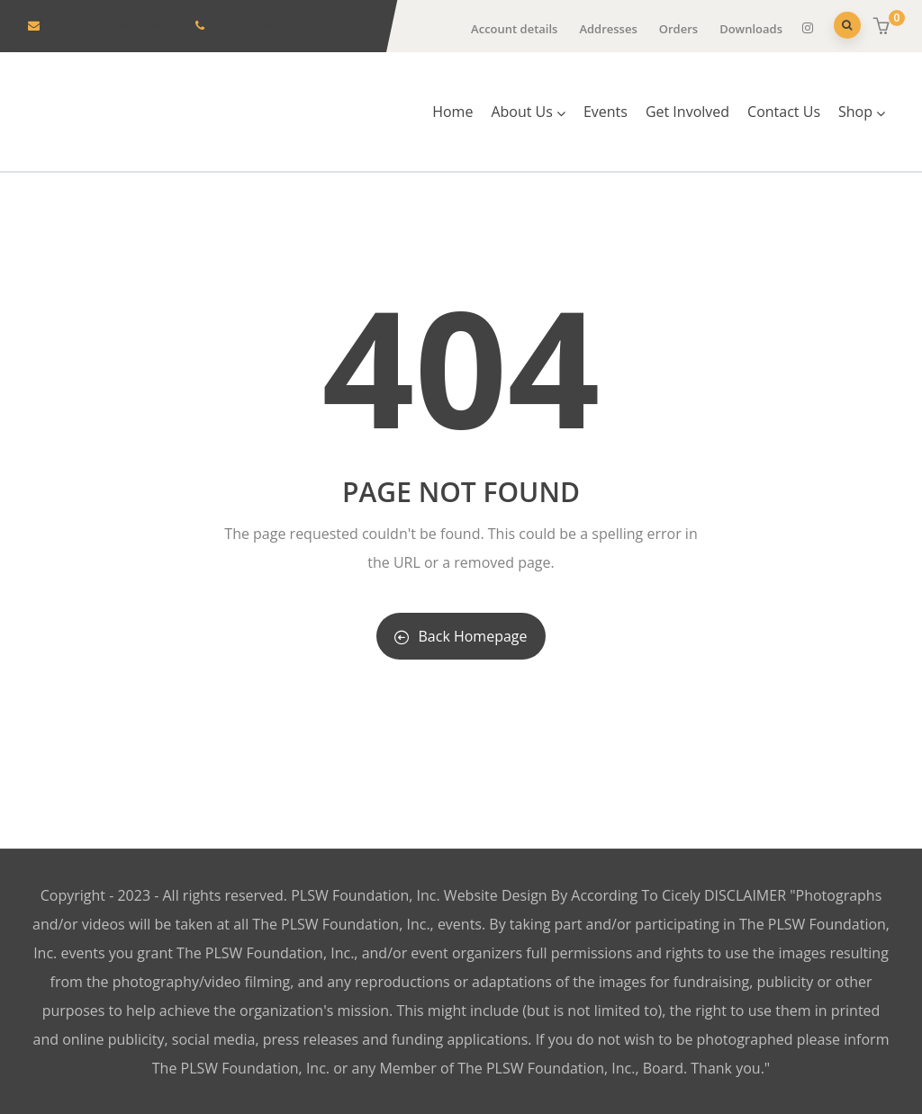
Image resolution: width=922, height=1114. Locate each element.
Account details (514, 29)
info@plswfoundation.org (113, 25)
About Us (528, 111)
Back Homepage (460, 636)
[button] (883, 27)
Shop (861, 111)
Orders (678, 29)
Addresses (608, 29)
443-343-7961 (246, 25)
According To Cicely (637, 895)
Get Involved (687, 111)
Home (452, 111)
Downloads (750, 29)
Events (605, 111)
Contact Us (783, 111)
